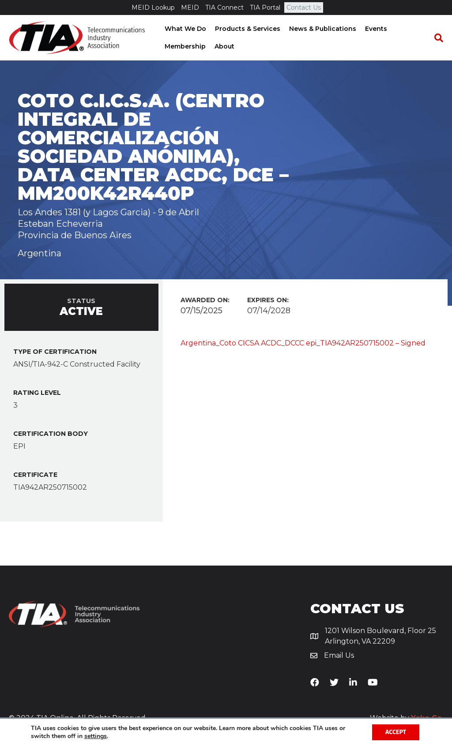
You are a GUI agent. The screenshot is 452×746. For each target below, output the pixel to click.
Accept (395, 732)
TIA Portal (265, 7)
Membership (184, 46)
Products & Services (246, 29)
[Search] (436, 38)
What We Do (184, 29)
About (224, 46)
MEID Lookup (153, 7)
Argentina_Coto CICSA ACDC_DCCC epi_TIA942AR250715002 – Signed (303, 343)
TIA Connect (224, 7)
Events (375, 29)
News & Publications (321, 29)
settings (95, 736)
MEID (190, 7)
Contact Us (303, 7)
